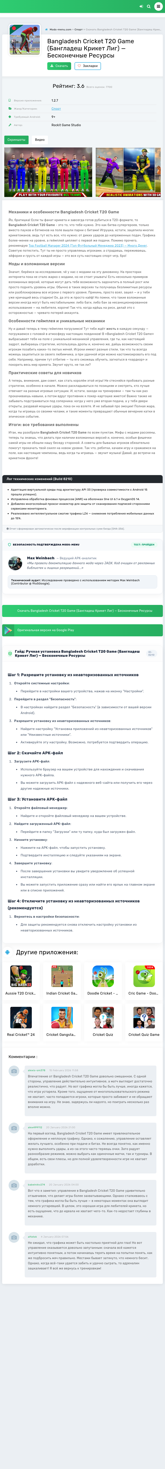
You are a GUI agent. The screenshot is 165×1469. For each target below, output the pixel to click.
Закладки (88, 66)
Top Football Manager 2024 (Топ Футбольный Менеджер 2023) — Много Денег (88, 246)
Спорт (56, 109)
